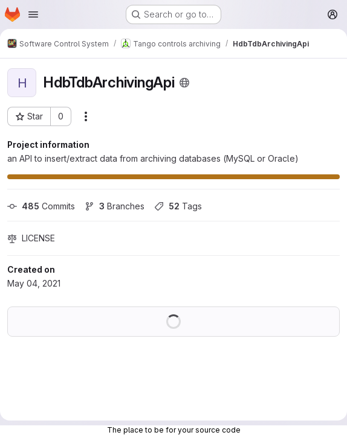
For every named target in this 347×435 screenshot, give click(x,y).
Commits (41, 206)
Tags (178, 206)
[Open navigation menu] (33, 14)
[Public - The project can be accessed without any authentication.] (184, 82)
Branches (114, 206)
